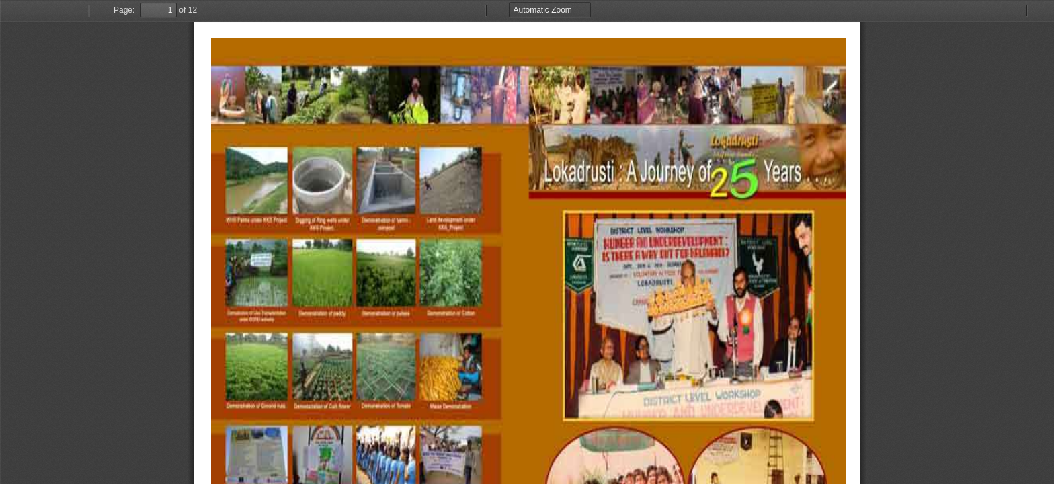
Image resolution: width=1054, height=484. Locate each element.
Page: (124, 10)
